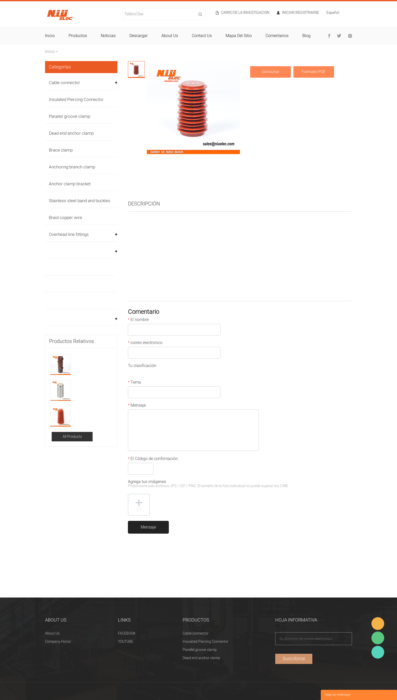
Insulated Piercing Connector (76, 99)
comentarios (277, 36)
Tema (134, 382)
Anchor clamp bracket (70, 184)
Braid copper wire (65, 217)
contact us (202, 36)
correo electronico (145, 343)
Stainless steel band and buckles (79, 201)
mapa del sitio (239, 36)
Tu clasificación (142, 366)
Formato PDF (314, 72)
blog (306, 36)
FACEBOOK (127, 633)
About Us (52, 633)
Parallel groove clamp (69, 116)
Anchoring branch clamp (72, 167)
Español (332, 13)
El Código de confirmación (153, 459)
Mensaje (137, 405)
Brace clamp (61, 150)
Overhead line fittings (69, 234)
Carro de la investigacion (245, 13)
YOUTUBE (125, 641)
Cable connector (64, 82)
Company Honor (58, 641)
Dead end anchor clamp (71, 133)
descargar (138, 36)
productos (78, 36)
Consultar (270, 72)
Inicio (50, 52)
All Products (72, 436)
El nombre (138, 320)
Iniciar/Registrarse (300, 13)
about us (169, 36)
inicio (50, 36)
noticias (108, 36)
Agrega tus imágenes (208, 484)
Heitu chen (377, 652)
